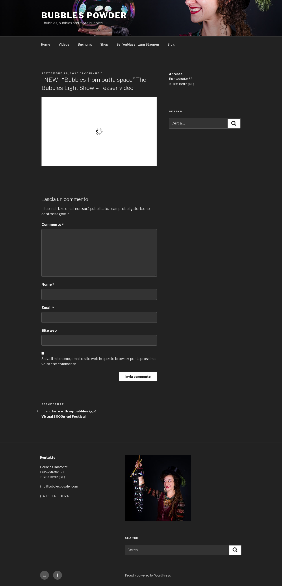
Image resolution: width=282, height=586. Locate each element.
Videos (64, 44)
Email (47, 308)
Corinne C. (94, 73)
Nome (47, 284)
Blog (171, 44)
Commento (52, 225)
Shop (104, 44)
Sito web (49, 330)
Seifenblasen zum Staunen (138, 44)
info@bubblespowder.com (59, 486)
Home (45, 44)
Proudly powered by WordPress (148, 575)
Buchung (85, 44)
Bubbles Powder (84, 15)
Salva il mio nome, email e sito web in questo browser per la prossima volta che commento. (98, 361)
